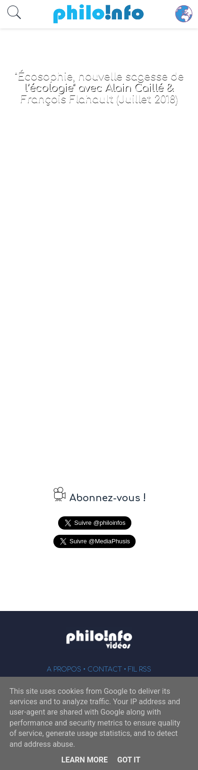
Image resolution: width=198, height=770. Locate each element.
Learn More (84, 759)
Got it (128, 759)
